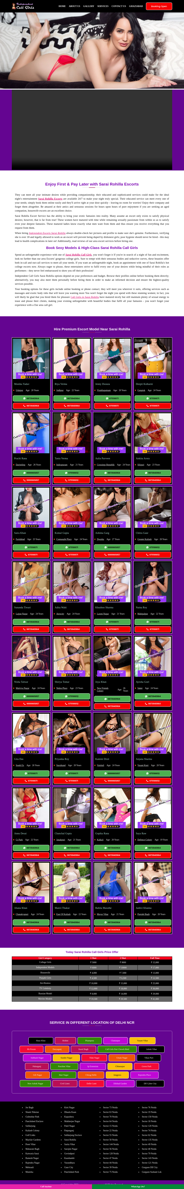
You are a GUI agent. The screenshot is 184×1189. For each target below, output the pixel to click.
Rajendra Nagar (32, 1163)
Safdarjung (30, 1126)
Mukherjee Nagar (72, 1121)
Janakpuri (60, 839)
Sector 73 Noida (110, 1107)
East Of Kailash (63, 914)
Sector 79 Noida (149, 1153)
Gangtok (141, 390)
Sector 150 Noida (150, 1116)
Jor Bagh (29, 1107)
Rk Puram (31, 1049)
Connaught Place (63, 539)
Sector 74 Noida (149, 1130)
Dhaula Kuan (70, 1112)
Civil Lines (65, 1083)
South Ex (20, 765)
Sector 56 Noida (110, 1149)
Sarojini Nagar (70, 1149)
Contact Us (119, 6)
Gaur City (68, 1167)
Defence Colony (145, 839)
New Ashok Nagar (35, 1083)
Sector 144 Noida (111, 1144)
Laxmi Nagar (103, 614)
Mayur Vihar (102, 914)
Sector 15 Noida (110, 1126)
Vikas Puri (148, 1058)
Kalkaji (100, 839)
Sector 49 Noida (149, 1144)
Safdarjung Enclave (73, 1135)
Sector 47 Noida (110, 1158)
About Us (74, 6)
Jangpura (117, 1075)
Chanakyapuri (22, 914)
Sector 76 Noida (149, 1107)
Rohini (65, 1040)
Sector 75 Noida (110, 1172)
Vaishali (100, 765)
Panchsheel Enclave (34, 1121)
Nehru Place (61, 688)
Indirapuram (61, 464)
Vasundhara (69, 1163)
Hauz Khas (41, 1040)
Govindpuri (69, 1153)
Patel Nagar (69, 1126)
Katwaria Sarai (32, 1153)
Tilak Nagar (94, 1058)
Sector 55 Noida (110, 1135)
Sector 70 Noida (110, 1116)
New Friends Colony (103, 689)
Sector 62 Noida (149, 1135)
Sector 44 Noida (110, 1163)
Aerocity (60, 614)
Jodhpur (60, 390)
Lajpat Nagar (21, 614)
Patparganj (69, 1130)
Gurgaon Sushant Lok (151, 1172)
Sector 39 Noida (110, 1167)
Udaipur (19, 390)
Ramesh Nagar (32, 1158)
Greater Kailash (145, 539)
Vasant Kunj (143, 765)
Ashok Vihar (151, 1049)
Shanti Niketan (32, 1112)
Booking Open (159, 6)
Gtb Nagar (37, 1075)
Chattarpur (115, 1040)
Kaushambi (69, 1158)
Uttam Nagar (121, 1058)
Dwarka (100, 539)
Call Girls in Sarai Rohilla (85, 297)
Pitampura (89, 1040)
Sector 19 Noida (149, 1112)
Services (102, 6)
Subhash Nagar (37, 1058)
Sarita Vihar (69, 1144)
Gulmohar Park (32, 1116)
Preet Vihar (30, 1144)
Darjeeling (20, 464)
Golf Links (30, 1135)
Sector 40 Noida (149, 1149)
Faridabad (20, 539)
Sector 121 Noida (150, 1163)
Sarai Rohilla (70, 1139)
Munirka (29, 1172)
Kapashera (69, 1116)
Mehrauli (29, 1167)
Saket (140, 688)
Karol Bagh (83, 1049)
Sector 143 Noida (150, 1158)
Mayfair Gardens (33, 1139)
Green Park (146, 1066)
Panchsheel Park (71, 1172)
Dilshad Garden (120, 1083)
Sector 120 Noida (150, 1126)
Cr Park (19, 839)
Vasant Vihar (142, 1040)
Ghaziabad (136, 6)
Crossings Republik (106, 464)
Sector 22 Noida (110, 1130)
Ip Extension (93, 1066)
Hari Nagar (64, 1075)
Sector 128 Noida (111, 1153)
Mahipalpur (143, 614)
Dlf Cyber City (150, 1083)
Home (62, 6)
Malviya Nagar (22, 688)
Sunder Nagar (66, 1058)
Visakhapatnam (104, 390)
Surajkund (61, 765)
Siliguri (141, 464)
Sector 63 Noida (110, 1112)
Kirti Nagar (69, 1107)
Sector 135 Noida (150, 1139)
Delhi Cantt (91, 1083)
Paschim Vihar (64, 1066)
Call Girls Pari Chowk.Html (117, 1049)
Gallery (88, 6)
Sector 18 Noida (149, 1121)
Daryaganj (57, 1049)
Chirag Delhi (91, 1075)
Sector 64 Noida (110, 1121)
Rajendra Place (144, 1075)
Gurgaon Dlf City (150, 1167)
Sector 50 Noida (110, 1139)
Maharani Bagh (32, 1149)
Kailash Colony (32, 1130)
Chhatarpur (120, 1066)
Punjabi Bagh (144, 914)
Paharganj (37, 1066)
